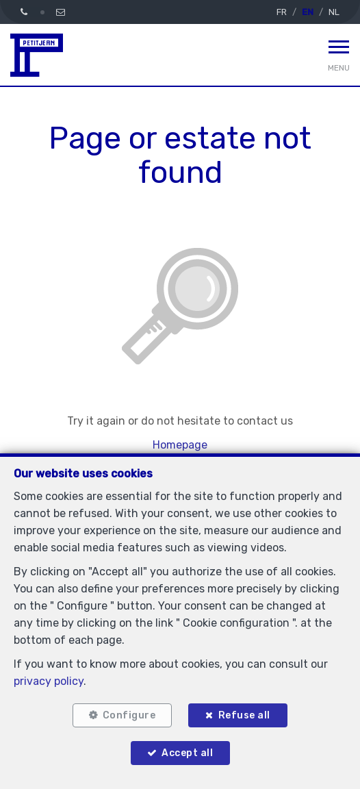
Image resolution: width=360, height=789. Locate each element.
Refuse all (244, 715)
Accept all (187, 753)
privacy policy (48, 681)
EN (307, 12)
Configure (129, 715)
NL (334, 12)
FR (282, 12)
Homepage (180, 444)
